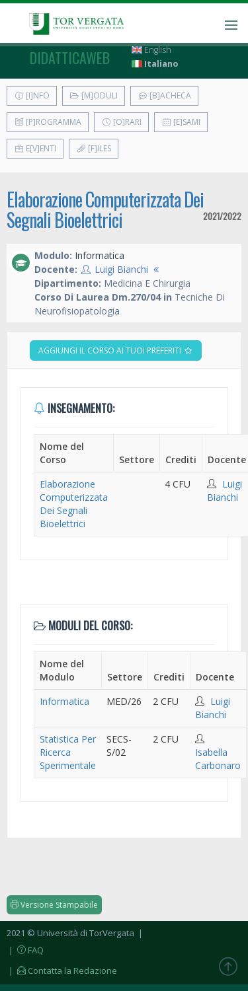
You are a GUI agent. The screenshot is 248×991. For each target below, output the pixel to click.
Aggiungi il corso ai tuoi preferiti (115, 350)
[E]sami (180, 122)
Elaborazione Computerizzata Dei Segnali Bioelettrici (105, 209)
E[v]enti (35, 148)
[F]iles (93, 148)
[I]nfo (32, 95)
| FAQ (25, 950)
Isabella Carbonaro (218, 759)
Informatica (64, 701)
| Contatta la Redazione (62, 970)
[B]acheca (164, 95)
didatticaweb (70, 57)
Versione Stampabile (54, 904)
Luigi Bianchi (121, 269)
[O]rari (121, 122)
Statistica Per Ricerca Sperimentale (68, 752)
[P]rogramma (47, 122)
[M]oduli (93, 95)
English (151, 49)
